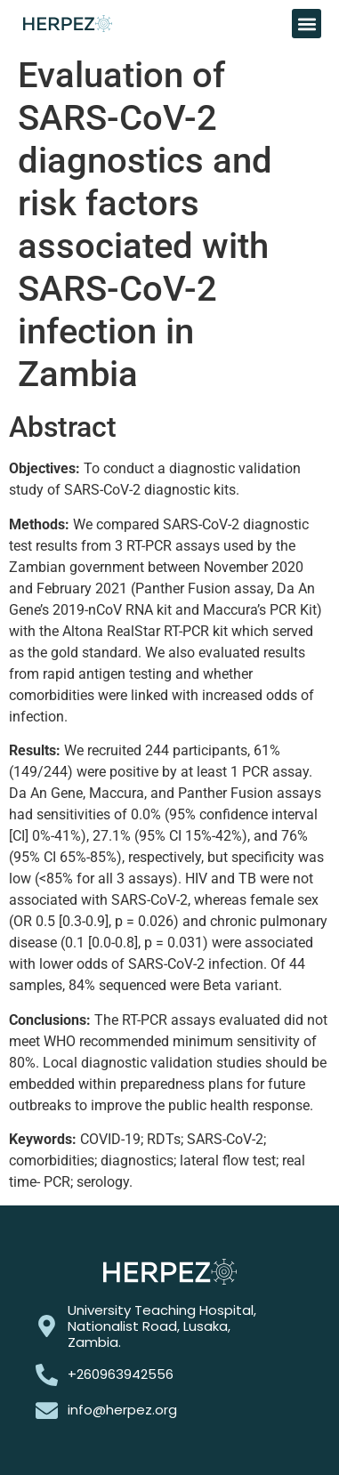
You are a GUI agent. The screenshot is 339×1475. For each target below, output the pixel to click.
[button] (306, 23)
